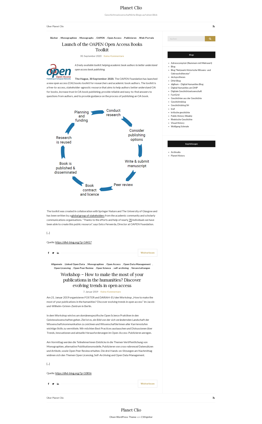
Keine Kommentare (114, 56)
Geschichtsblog (178, 101)
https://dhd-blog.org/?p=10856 (73, 373)
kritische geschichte (180, 112)
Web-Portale (146, 37)
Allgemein (56, 264)
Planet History (178, 155)
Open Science (103, 268)
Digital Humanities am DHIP (184, 87)
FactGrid (175, 94)
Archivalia (175, 152)
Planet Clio (131, 8)
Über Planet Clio (55, 26)
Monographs (87, 37)
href (173, 109)
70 (130, 219)
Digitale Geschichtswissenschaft (186, 91)
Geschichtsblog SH (180, 105)
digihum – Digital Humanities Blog (187, 84)
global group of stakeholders (87, 215)
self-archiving (121, 268)
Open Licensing (62, 268)
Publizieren (130, 37)
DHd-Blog (176, 80)
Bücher (54, 37)
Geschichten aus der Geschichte (186, 98)
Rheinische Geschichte (181, 119)
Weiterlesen (148, 252)
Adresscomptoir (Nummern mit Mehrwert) (191, 63)
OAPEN (100, 37)
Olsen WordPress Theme (122, 416)
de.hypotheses (178, 77)
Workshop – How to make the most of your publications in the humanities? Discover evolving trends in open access (102, 280)
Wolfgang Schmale (180, 126)
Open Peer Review (83, 268)
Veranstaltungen (140, 268)
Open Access (114, 37)
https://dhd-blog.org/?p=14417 (73, 242)
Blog (173, 66)
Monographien (69, 37)
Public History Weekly (181, 116)
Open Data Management (137, 264)
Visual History (177, 123)
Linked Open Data (75, 264)
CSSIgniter (147, 416)
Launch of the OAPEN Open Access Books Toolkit (102, 47)
